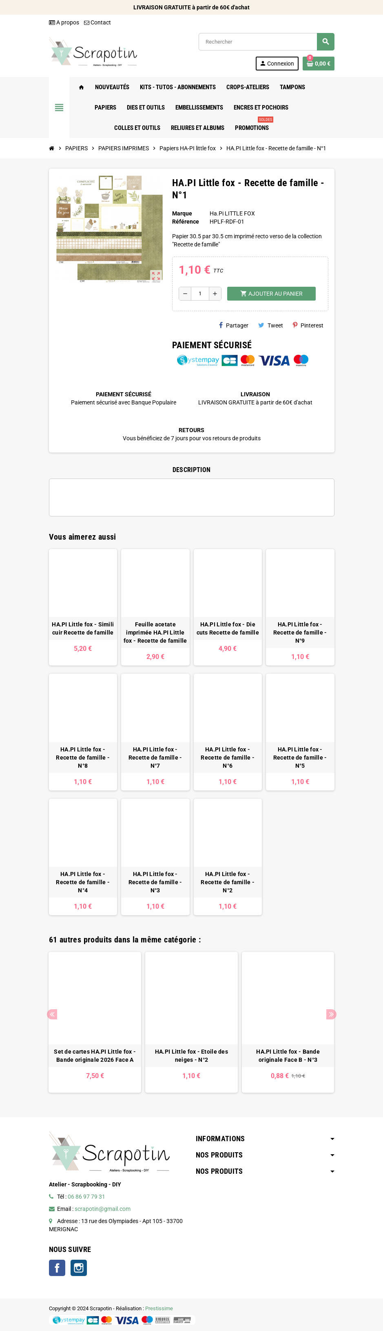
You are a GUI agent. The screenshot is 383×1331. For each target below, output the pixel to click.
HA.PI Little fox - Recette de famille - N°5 (300, 757)
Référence (185, 221)
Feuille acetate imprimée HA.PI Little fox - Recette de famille (155, 632)
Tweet (270, 325)
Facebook (57, 1268)
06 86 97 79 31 (86, 1196)
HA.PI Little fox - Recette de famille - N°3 (155, 882)
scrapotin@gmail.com (103, 1209)
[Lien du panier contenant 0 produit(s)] (318, 63)
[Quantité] (200, 293)
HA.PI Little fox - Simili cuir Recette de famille (83, 628)
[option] (94, 1022)
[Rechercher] (266, 42)
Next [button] (331, 1014)
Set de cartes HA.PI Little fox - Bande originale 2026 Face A (95, 1055)
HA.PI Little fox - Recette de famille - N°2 (228, 882)
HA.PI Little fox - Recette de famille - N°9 (300, 632)
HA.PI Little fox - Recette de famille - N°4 (83, 882)
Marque (182, 213)
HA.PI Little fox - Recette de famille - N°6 (228, 757)
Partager (233, 325)
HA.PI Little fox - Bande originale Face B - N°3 (288, 1055)
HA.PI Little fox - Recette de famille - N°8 (83, 757)
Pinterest (308, 325)
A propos (64, 22)
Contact (97, 22)
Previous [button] (52, 1014)
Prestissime (159, 1308)
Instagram (79, 1268)
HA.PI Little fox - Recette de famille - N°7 (155, 757)
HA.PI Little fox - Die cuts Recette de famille (228, 628)
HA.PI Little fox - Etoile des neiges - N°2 (191, 1055)
